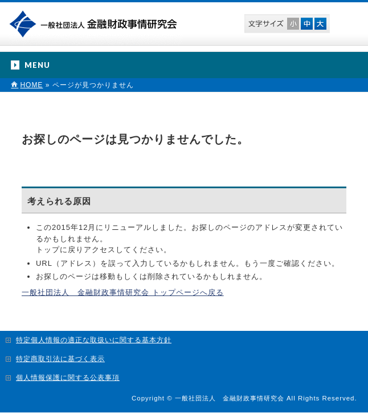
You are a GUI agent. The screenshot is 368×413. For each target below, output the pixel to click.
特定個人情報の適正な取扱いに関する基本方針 (93, 340)
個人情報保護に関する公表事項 (68, 378)
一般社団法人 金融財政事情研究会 (95, 23)
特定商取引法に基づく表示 (60, 359)
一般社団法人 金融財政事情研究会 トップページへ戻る (123, 292)
